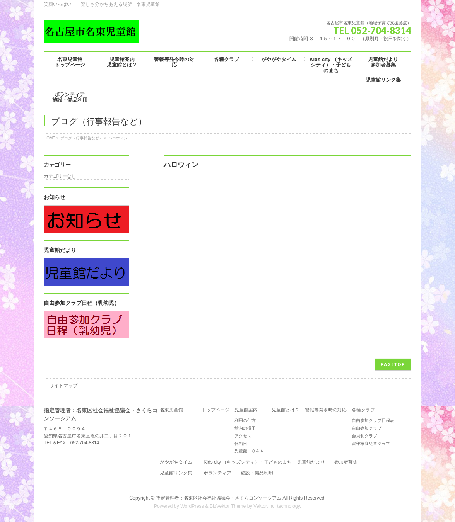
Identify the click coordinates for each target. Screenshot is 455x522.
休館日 (240, 443)
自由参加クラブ (366, 428)
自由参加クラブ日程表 (373, 420)
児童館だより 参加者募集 (332, 462)
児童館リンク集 (176, 473)
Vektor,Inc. (264, 506)
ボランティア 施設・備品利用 (238, 473)
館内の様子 (245, 428)
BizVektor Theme (228, 506)
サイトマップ (63, 385)
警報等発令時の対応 (326, 410)
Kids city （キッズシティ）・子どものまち (248, 462)
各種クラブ (363, 410)
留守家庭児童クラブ (371, 443)
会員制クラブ (364, 436)
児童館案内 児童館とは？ (266, 410)
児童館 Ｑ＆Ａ (249, 451)
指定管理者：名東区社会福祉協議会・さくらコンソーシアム (218, 498)
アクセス (242, 436)
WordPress (192, 506)
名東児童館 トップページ (194, 410)
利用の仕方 (245, 420)
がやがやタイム (176, 462)
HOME (49, 138)
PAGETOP (393, 364)
